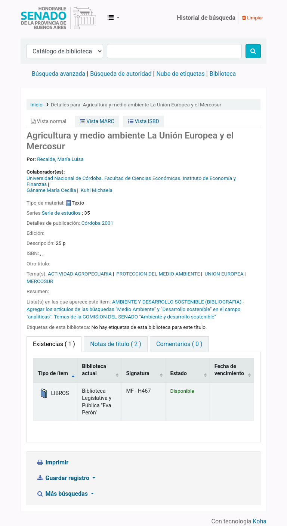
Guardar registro (63, 478)
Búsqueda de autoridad (120, 73)
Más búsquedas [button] (62, 493)
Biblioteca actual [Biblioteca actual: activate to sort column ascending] (94, 370)
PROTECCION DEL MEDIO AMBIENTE (158, 274)
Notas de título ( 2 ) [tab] (115, 344)
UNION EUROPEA (223, 274)
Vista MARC (97, 121)
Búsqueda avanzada (58, 73)
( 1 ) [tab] (54, 344)
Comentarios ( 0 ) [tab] (179, 344)
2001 (108, 223)
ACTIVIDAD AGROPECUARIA (80, 274)
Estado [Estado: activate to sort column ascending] (178, 373)
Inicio (36, 105)
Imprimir (52, 462)
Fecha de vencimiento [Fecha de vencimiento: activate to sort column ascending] (229, 370)
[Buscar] (253, 51)
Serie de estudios (61, 213)
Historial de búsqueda (206, 17)
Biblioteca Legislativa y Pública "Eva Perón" (58, 18)
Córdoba (91, 223)
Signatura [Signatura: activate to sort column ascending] (137, 373)
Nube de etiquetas (180, 73)
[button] (114, 17)
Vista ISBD (143, 121)
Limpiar (252, 18)
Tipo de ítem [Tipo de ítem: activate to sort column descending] (53, 373)
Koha (259, 521)
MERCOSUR (40, 281)
